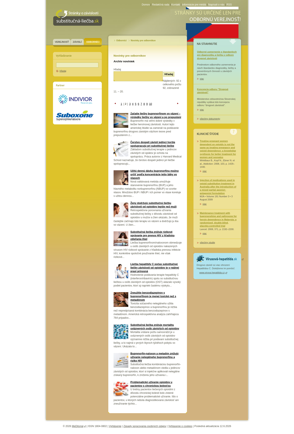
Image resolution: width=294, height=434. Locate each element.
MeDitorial (77, 426)
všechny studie (207, 242)
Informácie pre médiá (194, 4)
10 (150, 104)
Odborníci (92, 42)
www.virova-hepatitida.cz (212, 272)
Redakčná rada (160, 4)
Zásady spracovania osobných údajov (144, 426)
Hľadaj (63, 71)
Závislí (77, 42)
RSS (229, 4)
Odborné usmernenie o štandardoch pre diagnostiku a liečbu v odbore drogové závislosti (217, 55)
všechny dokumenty (210, 118)
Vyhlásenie (115, 426)
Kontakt (175, 4)
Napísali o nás (216, 4)
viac (202, 78)
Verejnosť (62, 42)
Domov (146, 4)
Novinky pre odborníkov (143, 40)
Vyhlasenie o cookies (180, 426)
